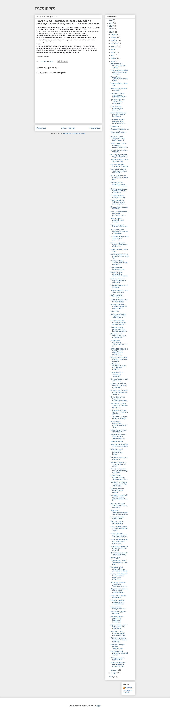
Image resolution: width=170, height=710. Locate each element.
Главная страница (68, 128)
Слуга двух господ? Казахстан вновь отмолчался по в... (118, 121)
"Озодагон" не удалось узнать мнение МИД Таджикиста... (119, 484)
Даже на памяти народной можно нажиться (117, 220)
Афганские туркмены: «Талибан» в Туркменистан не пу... (119, 584)
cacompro (45, 8)
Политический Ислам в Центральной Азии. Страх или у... (119, 191)
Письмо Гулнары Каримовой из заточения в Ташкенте (119, 274)
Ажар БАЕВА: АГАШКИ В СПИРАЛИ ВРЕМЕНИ (119, 445)
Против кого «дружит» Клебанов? (118, 612)
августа (114, 46)
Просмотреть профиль (127, 691)
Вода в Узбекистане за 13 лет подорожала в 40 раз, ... (119, 528)
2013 (111, 677)
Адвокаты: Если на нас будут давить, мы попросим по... (119, 626)
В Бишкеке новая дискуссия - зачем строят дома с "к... (118, 138)
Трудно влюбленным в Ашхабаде (118, 133)
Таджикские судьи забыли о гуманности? (119, 226)
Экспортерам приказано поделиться (119, 151)
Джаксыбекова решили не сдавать (119, 89)
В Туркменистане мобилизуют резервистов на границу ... (117, 451)
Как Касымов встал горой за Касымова (119, 380)
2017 (111, 23)
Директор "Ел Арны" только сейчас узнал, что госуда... (119, 505)
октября (114, 40)
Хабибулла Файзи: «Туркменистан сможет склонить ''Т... (119, 262)
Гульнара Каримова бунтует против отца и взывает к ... (119, 244)
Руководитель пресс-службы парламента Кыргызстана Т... (119, 306)
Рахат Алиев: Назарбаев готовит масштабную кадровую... (119, 72)
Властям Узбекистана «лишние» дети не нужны (118, 464)
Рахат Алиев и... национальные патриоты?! (117, 108)
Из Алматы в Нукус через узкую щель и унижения (120, 238)
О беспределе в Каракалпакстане (117, 268)
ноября (113, 37)
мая (112, 55)
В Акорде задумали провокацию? (117, 659)
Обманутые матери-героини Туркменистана (118, 646)
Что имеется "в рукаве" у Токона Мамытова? (119, 554)
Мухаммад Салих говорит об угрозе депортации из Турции (119, 569)
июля (113, 49)
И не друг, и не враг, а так (119, 129)
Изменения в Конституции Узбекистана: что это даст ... (119, 343)
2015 (111, 29)
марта (113, 61)
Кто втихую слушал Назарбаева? (117, 518)
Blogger (98, 706)
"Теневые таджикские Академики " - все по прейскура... (119, 640)
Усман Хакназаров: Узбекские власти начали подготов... (118, 202)
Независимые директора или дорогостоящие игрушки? (119, 548)
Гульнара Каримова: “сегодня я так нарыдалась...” (118, 101)
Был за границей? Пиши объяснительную (119, 291)
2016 (111, 26)
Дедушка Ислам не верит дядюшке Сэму (120, 160)
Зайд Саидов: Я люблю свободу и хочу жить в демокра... (119, 359)
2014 (111, 32)
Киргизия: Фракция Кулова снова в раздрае (117, 490)
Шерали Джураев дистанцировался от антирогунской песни (119, 535)
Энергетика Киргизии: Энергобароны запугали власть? (118, 436)
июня (113, 52)
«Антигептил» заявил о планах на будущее (119, 417)
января (113, 673)
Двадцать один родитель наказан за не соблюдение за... (119, 590)
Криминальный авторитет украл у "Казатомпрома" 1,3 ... (119, 477)
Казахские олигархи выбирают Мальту (118, 196)
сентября (114, 43)
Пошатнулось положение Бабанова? (119, 208)
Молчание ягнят (116, 126)
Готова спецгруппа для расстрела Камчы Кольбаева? (119, 114)
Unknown (128, 688)
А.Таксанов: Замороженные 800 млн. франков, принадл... (118, 366)
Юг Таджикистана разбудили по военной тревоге (119, 653)
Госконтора (115, 311)
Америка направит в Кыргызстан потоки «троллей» (118, 280)
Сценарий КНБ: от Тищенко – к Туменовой (117, 374)
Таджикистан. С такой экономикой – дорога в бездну (119, 562)
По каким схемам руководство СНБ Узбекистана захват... (119, 329)
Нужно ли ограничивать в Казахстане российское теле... (120, 213)
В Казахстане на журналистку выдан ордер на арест (118, 335)
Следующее (41, 128)
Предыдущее (95, 128)
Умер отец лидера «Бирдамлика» (117, 522)
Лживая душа (115, 558)
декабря (114, 34)
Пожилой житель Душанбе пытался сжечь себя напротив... (119, 184)
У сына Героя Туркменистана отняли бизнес (119, 79)
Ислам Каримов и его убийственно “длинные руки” (119, 177)
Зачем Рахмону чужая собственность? (118, 431)
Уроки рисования (117, 441)
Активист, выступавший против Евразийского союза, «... (119, 392)
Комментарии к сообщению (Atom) (74, 133)
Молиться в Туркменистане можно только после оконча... (119, 512)
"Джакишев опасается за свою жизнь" (119, 458)
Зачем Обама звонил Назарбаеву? (118, 596)
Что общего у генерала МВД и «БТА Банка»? (119, 156)
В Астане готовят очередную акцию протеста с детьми (118, 633)
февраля (114, 670)
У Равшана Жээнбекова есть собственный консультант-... (119, 541)
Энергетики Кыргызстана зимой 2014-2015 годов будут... (120, 256)
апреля (113, 58)
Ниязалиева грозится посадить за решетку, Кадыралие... (119, 470)
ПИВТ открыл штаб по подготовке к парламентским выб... (119, 145)
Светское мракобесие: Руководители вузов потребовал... (118, 385)
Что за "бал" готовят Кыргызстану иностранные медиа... (119, 399)
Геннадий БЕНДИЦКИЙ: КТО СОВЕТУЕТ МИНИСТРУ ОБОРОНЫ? (119, 576)
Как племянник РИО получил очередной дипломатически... (118, 322)
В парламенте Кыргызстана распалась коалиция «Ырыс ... (119, 424)
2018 (111, 20)
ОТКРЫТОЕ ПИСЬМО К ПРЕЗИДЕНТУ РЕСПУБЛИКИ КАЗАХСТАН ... (119, 351)
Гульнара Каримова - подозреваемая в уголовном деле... (118, 602)
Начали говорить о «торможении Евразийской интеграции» (117, 619)
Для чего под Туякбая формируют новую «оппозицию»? (118, 316)
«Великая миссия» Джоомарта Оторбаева (119, 165)
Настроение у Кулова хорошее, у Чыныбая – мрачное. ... (119, 405)
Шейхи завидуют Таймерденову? (117, 296)
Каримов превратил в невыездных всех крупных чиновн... (118, 664)
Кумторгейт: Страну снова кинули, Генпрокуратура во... (119, 95)
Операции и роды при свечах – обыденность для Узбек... (119, 412)
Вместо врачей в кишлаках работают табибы (118, 65)
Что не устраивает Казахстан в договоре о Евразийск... (119, 231)
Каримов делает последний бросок (118, 608)
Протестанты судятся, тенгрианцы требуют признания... (119, 171)
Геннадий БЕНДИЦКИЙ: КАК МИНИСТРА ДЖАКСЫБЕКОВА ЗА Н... (119, 498)
